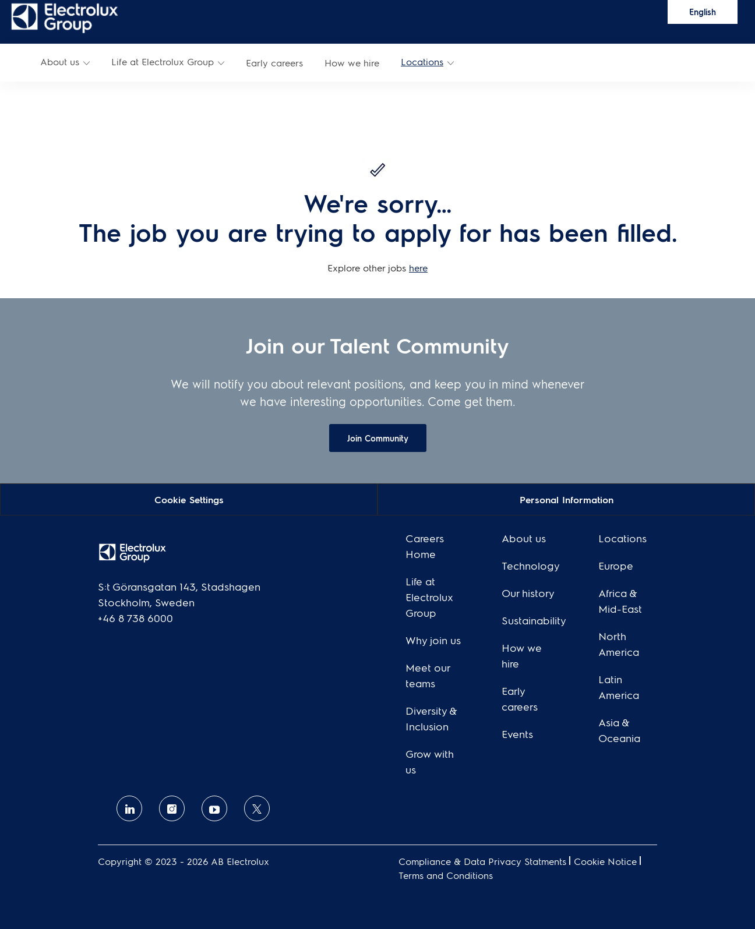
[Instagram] (172, 808)
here (418, 268)
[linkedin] (129, 808)
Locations (422, 61)
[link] (64, 17)
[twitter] (257, 808)
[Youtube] (214, 808)
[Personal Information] (566, 499)
